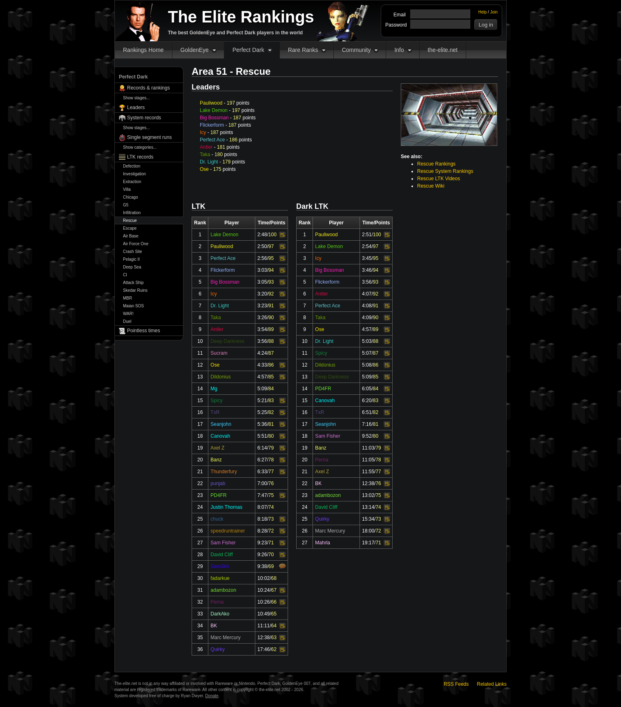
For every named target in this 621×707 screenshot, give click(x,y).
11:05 (368, 460)
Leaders (136, 107)
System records (144, 118)
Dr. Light (209, 162)
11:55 (368, 471)
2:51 (366, 234)
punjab (217, 483)
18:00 (368, 531)
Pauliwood (211, 103)
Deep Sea (132, 267)
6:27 (262, 460)
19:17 (368, 543)
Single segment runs (149, 137)
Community (356, 50)
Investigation (134, 174)
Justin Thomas (226, 507)
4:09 (366, 317)
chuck (216, 519)
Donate (211, 696)
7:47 (262, 495)
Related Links (492, 684)
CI (125, 275)
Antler (206, 147)
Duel (127, 321)
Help (482, 12)
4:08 (366, 306)
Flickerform (212, 125)
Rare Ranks (303, 50)
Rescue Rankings (436, 164)
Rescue (130, 220)
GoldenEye (195, 50)
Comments (282, 566)
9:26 (262, 554)
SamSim (219, 566)
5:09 (262, 389)
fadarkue (220, 578)
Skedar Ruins (135, 290)
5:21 (262, 400)
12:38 (263, 637)
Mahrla (322, 543)
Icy (203, 132)
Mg (213, 389)
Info (399, 50)
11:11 (263, 626)
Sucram (218, 353)
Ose (204, 169)
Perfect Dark (248, 50)
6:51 (366, 412)
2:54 (366, 246)
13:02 (368, 495)
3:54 (262, 329)
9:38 (262, 566)
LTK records (140, 157)
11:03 (368, 448)
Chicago (130, 197)
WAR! (128, 313)
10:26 (263, 602)
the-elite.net (443, 50)
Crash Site (132, 251)
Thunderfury (223, 471)
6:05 (366, 389)
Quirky (217, 649)
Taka (205, 154)
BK (213, 626)
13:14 (368, 507)
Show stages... (136, 98)
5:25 (262, 412)
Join (494, 12)
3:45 (366, 258)
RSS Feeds (456, 684)
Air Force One (135, 244)
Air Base (130, 236)
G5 (125, 205)
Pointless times (143, 330)
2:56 (262, 258)
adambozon (223, 590)
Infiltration (132, 212)
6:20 (366, 400)
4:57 (262, 377)
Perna (216, 602)
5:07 (366, 353)
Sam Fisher (222, 543)
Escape (129, 228)
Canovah (220, 436)
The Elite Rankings (241, 17)
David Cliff (221, 554)
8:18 (262, 519)
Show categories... (139, 147)
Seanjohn (220, 424)
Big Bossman (214, 118)
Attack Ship (133, 282)
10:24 (263, 590)
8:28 (262, 531)
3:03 (262, 270)
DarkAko (219, 614)
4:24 (262, 353)
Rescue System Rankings (445, 171)
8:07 (262, 507)
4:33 (262, 365)
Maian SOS (133, 306)
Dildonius (220, 377)
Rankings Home (143, 50)
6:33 (262, 471)
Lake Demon (214, 110)
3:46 (366, 270)
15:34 (368, 519)
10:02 (263, 578)
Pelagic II (131, 259)
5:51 (262, 436)
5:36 (262, 424)
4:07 (366, 294)
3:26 (262, 317)
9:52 (366, 436)
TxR (214, 412)
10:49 (263, 614)
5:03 (366, 341)
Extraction (132, 181)
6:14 (262, 448)
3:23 (262, 306)
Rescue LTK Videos (438, 178)
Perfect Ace (212, 140)
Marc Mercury (225, 637)
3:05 (262, 282)
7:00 (262, 483)
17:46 (263, 649)
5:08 (366, 365)
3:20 (262, 294)
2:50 (262, 246)
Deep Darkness (227, 341)
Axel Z (217, 448)
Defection (131, 166)
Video (282, 235)
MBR (127, 298)
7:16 (366, 424)
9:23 (262, 543)
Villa (127, 189)
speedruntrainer (227, 531)
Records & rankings (148, 88)
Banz (215, 460)
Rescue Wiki (431, 186)
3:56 (262, 341)
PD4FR (218, 495)
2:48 (262, 234)
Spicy (216, 400)
